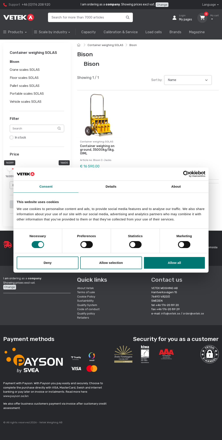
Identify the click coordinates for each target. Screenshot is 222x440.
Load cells (153, 32)
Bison (133, 45)
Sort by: (156, 80)
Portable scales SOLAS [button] (27, 94)
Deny (48, 263)
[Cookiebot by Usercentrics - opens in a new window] (186, 174)
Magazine (197, 32)
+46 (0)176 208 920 (36, 5)
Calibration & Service (121, 32)
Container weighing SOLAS (105, 45)
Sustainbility (85, 300)
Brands (175, 32)
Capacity (88, 32)
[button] (210, 354)
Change (162, 4)
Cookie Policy (86, 296)
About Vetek (85, 288)
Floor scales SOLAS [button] (24, 78)
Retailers (83, 317)
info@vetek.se (170, 313)
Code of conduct (88, 309)
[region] (37, 137)
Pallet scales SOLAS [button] (24, 86)
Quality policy (86, 313)
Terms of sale (86, 292)
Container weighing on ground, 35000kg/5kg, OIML (97, 149)
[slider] (9, 168)
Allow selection (111, 263)
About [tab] (176, 186)
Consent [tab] (46, 186)
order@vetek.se (193, 313)
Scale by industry (50, 32)
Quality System (87, 305)
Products (13, 32)
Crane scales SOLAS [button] (25, 70)
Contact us (166, 279)
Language (209, 5)
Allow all (174, 263)
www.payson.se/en (16, 396)
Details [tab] (111, 186)
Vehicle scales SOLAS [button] (25, 102)
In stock (20, 137)
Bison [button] (14, 62)
